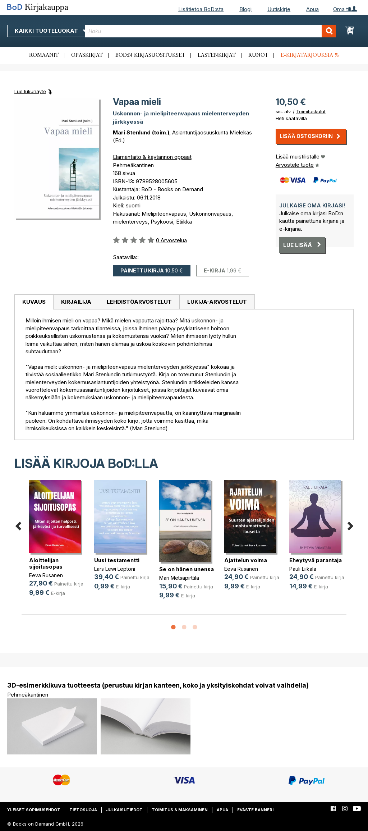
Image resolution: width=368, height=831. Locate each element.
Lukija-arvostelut (217, 301)
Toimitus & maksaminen (180, 809)
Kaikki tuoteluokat (51, 30)
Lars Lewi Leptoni (114, 569)
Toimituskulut (311, 111)
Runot (258, 55)
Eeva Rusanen (46, 575)
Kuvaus (34, 301)
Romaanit (44, 55)
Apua (312, 9)
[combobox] (210, 31)
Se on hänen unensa (186, 569)
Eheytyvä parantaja (315, 560)
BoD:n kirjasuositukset (150, 55)
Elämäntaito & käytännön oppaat (152, 156)
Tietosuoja (83, 809)
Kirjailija (76, 301)
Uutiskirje (278, 9)
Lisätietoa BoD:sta (201, 9)
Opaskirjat (87, 55)
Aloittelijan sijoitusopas (46, 563)
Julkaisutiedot (124, 809)
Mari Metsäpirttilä (179, 578)
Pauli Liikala (302, 569)
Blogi (245, 9)
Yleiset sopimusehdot (33, 809)
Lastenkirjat (217, 55)
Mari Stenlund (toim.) (141, 132)
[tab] (33, 302)
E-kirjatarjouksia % (310, 55)
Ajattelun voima (245, 560)
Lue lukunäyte (30, 91)
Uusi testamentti (116, 560)
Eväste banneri (255, 809)
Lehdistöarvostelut (139, 301)
